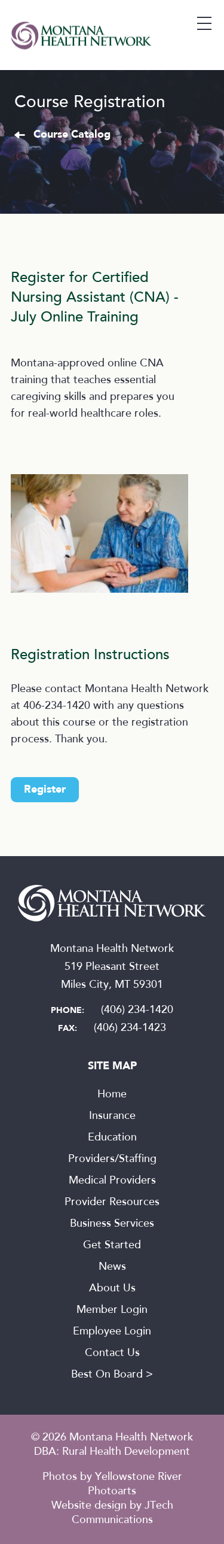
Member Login (112, 1310)
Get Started (112, 1245)
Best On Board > (112, 1375)
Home (112, 1095)
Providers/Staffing (112, 1159)
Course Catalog (72, 134)
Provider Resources (112, 1202)
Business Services (112, 1224)
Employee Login (112, 1332)
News (112, 1267)
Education (112, 1138)
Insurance (112, 1116)
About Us (112, 1289)
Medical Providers (112, 1181)
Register (45, 789)
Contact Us (112, 1353)
